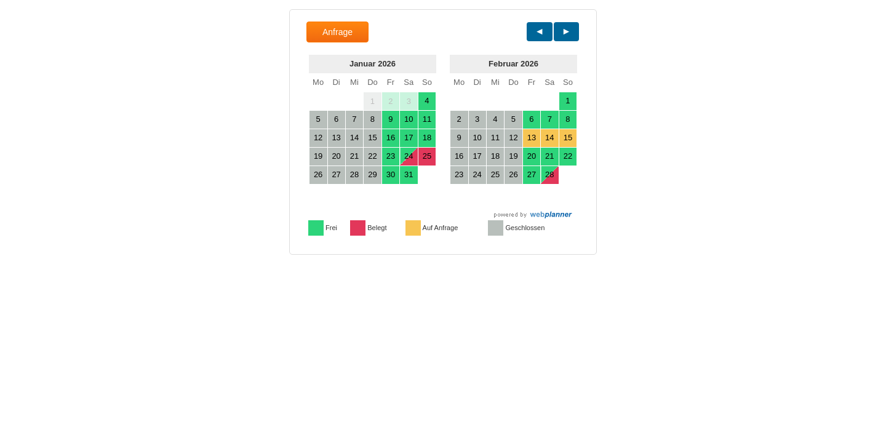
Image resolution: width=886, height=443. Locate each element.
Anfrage (337, 32)
